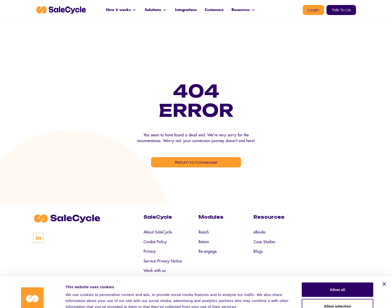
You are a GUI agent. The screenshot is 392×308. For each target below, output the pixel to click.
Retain (203, 244)
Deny (337, 294)
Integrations (186, 10)
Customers (214, 10)
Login (313, 10)
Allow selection (337, 278)
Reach (203, 234)
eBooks (260, 234)
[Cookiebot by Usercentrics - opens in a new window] (32, 298)
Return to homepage (196, 163)
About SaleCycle (158, 234)
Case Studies (264, 244)
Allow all (337, 262)
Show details (262, 295)
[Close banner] (384, 256)
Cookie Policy (155, 244)
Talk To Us (341, 10)
